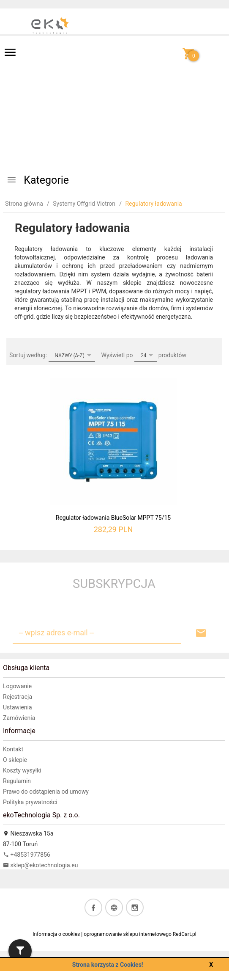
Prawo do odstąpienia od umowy (46, 791)
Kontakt (13, 749)
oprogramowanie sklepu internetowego (128, 934)
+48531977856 (26, 854)
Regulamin (17, 781)
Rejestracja (17, 696)
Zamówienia (19, 717)
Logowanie (17, 686)
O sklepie (15, 759)
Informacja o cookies (56, 934)
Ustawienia (17, 707)
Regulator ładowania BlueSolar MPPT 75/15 (113, 517)
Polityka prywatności (30, 802)
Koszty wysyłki (22, 770)
